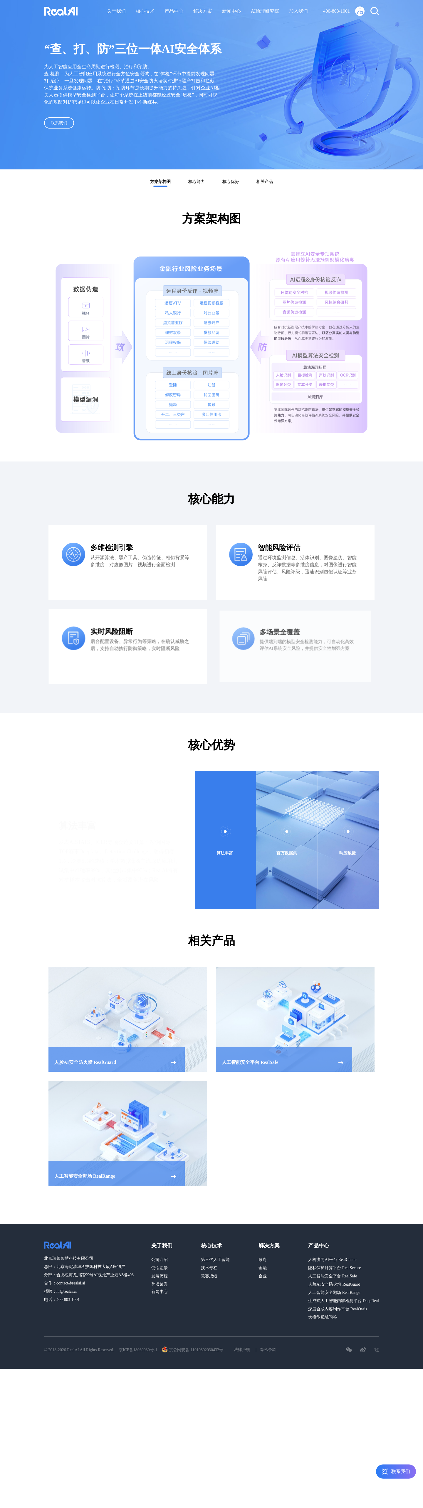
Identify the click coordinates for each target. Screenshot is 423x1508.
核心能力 (196, 181)
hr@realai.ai (66, 1291)
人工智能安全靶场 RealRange (334, 1292)
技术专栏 (209, 1268)
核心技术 (145, 11)
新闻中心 (231, 11)
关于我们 (116, 11)
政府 (262, 1259)
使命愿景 (159, 1268)
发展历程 (159, 1276)
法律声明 (242, 1349)
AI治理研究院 (265, 11)
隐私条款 (268, 1349)
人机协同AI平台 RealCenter (332, 1259)
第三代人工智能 (215, 1259)
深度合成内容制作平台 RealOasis (337, 1309)
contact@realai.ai (70, 1283)
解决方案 (202, 11)
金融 (262, 1268)
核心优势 (230, 181)
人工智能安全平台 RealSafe (332, 1276)
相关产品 (264, 181)
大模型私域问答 (322, 1317)
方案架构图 (160, 181)
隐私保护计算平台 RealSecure (334, 1268)
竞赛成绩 (209, 1276)
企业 (262, 1276)
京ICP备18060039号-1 (138, 1350)
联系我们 (64, 123)
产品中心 (173, 11)
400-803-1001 (336, 11)
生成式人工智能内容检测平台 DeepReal (343, 1301)
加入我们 (298, 11)
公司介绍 (159, 1259)
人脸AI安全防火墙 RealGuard (334, 1284)
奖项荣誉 (159, 1284)
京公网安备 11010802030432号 (192, 1349)
